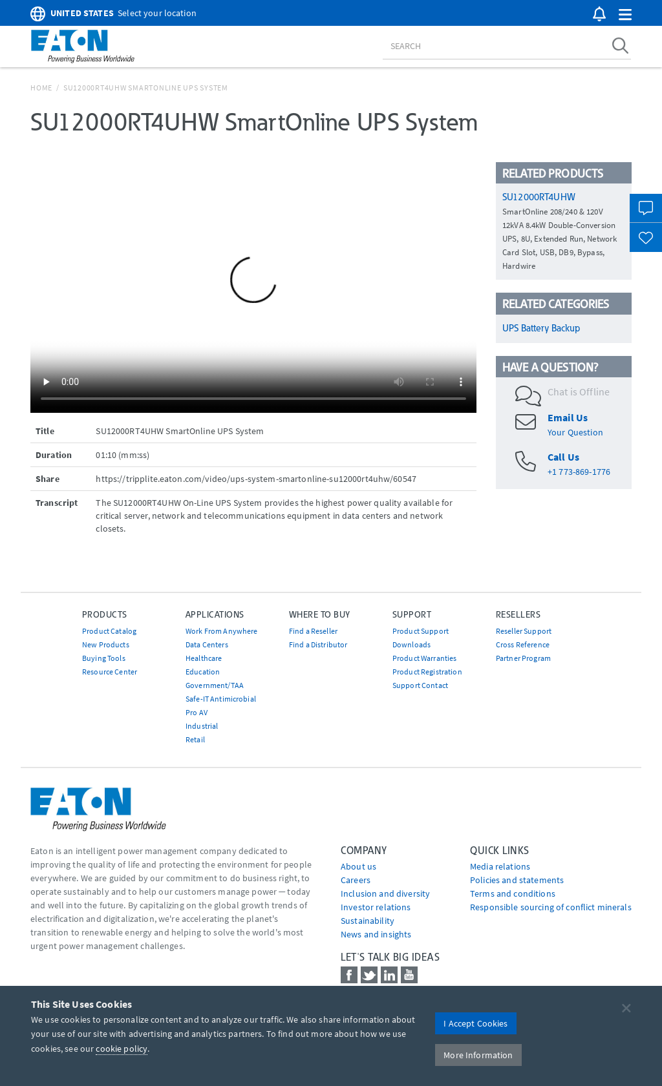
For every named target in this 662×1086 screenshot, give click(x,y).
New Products (105, 644)
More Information (478, 1055)
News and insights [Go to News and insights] (376, 934)
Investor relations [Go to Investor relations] (376, 907)
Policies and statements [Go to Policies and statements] (517, 880)
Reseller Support (523, 631)
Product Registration (427, 671)
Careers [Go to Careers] (355, 880)
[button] (625, 15)
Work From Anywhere (222, 631)
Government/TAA (215, 685)
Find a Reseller (313, 631)
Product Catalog (109, 631)
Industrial (202, 726)
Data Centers (207, 644)
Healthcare (204, 658)
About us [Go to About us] (358, 866)
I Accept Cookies (475, 1023)
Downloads (411, 644)
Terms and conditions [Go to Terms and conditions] (512, 893)
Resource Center (109, 671)
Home (41, 87)
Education (203, 671)
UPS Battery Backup (541, 328)
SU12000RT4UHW (538, 197)
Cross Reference (523, 644)
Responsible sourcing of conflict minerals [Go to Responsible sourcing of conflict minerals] (551, 907)
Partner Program (523, 658)
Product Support (420, 631)
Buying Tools (103, 658)
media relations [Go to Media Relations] (500, 866)
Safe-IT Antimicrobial (221, 699)
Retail (195, 739)
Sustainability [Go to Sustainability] (367, 920)
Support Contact (420, 685)
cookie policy (121, 1048)
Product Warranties (424, 658)
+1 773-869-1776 (579, 471)
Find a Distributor (318, 644)
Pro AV (197, 712)
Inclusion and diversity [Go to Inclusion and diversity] (385, 893)
